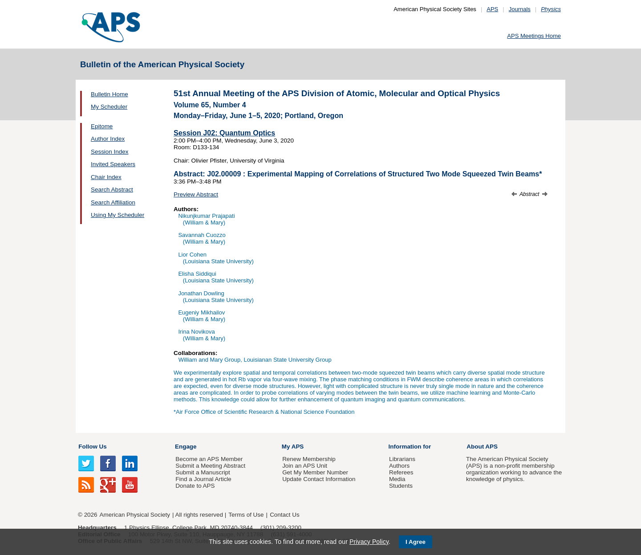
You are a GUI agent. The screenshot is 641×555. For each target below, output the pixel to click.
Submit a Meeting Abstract (210, 465)
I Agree (416, 542)
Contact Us (284, 514)
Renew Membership (309, 459)
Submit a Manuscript (202, 472)
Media (397, 479)
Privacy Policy (369, 541)
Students (401, 485)
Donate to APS (195, 485)
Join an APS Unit (304, 465)
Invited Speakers (113, 164)
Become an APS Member (209, 459)
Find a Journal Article (203, 479)
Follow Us (92, 446)
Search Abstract (112, 189)
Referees (401, 472)
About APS (482, 446)
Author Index (108, 138)
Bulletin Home (109, 94)
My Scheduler (109, 106)
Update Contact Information (318, 479)
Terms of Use (246, 514)
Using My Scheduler (117, 215)
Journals (520, 9)
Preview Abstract (196, 194)
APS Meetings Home (534, 36)
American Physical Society (135, 514)
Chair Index (106, 177)
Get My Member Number (315, 472)
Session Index (109, 151)
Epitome (102, 126)
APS (492, 9)
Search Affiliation (113, 202)
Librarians (402, 459)
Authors (399, 465)
